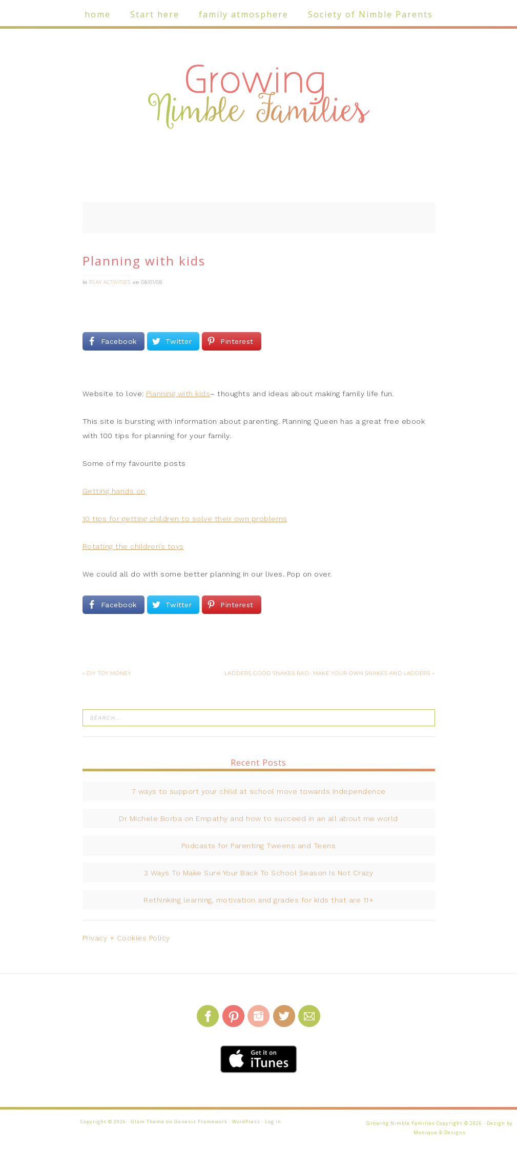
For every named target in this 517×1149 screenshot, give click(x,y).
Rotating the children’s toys (133, 546)
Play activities (110, 282)
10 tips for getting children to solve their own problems (184, 519)
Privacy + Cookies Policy (126, 938)
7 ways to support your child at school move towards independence (259, 791)
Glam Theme (147, 1121)
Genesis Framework (201, 1121)
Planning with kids (178, 393)
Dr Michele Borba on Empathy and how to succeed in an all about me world (258, 818)
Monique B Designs (439, 1132)
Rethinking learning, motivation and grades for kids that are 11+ (258, 900)
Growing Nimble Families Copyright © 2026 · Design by (439, 1123)
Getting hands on (114, 491)
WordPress (246, 1121)
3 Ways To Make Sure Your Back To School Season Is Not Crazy (259, 873)
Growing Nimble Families (258, 97)
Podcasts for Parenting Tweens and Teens (258, 846)
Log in (273, 1121)
